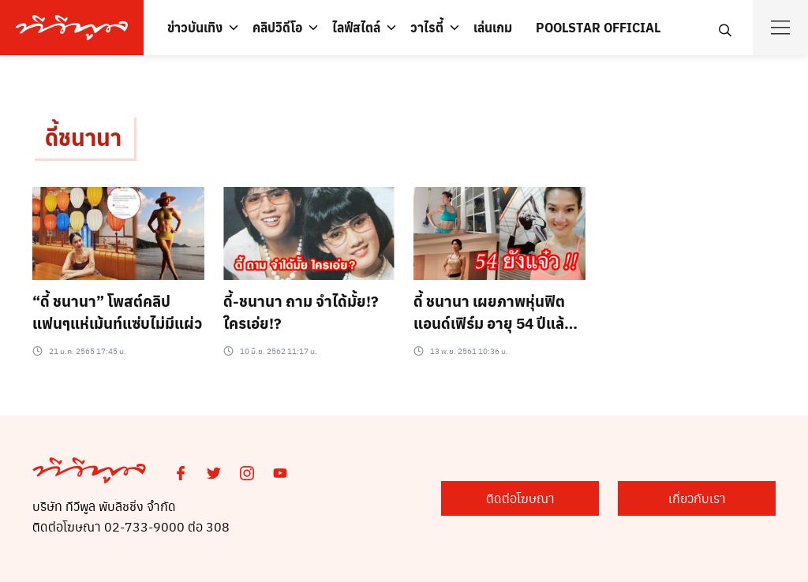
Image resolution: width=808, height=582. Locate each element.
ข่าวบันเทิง (195, 27)
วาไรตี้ (426, 27)
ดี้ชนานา (83, 137)
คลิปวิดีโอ (277, 27)
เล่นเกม (492, 27)
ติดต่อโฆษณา (520, 498)
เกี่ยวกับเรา (697, 498)
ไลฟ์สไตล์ (356, 27)
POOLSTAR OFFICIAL (598, 27)
